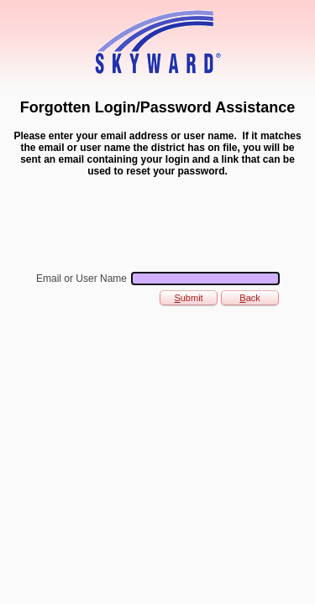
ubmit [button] (188, 298)
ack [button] (249, 298)
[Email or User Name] (205, 278)
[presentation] (138, 223)
